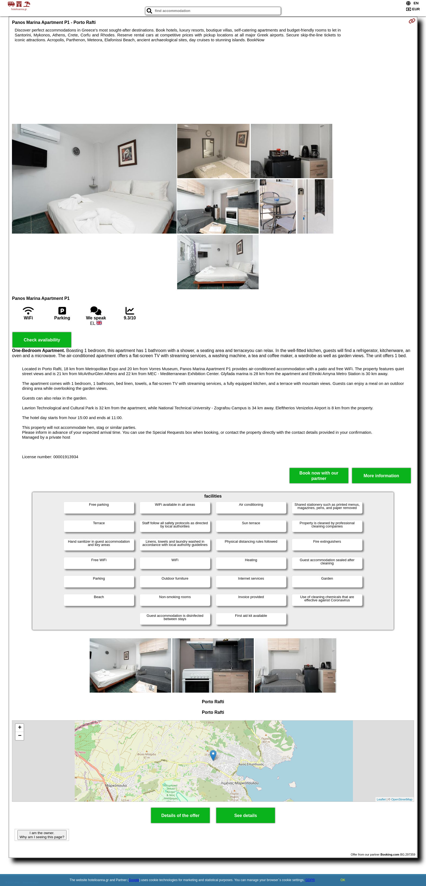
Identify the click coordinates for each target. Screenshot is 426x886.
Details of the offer (180, 815)
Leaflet (381, 799)
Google (134, 880)
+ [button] (19, 728)
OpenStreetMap (401, 799)
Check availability (42, 340)
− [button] (19, 736)
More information (381, 475)
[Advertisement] (213, 83)
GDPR (310, 880)
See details (245, 815)
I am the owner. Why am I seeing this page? (42, 835)
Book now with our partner (318, 475)
